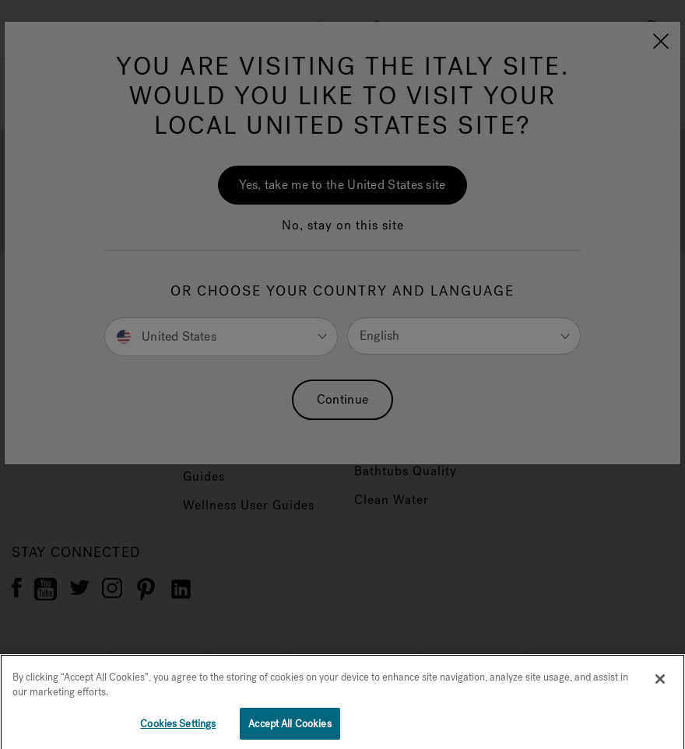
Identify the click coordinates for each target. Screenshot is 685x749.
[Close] (660, 693)
